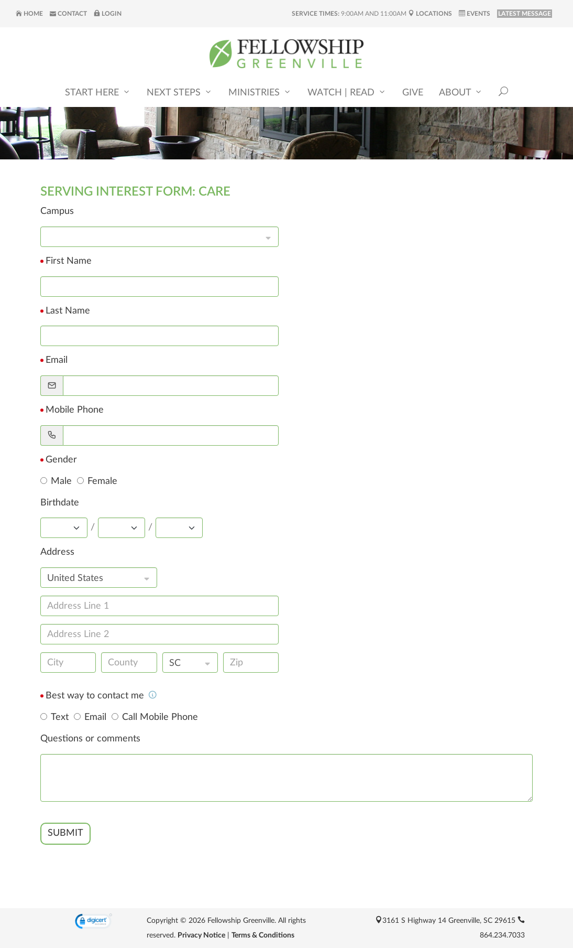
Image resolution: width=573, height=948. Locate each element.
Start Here (98, 92)
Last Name (68, 311)
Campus (57, 211)
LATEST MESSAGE (524, 13)
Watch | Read (347, 92)
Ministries (260, 92)
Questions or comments (90, 739)
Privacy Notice (201, 935)
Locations (430, 13)
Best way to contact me (101, 696)
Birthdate (59, 503)
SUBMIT (65, 833)
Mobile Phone (75, 410)
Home (29, 13)
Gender (61, 460)
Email (57, 360)
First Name (69, 261)
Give (412, 93)
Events (474, 13)
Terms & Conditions (263, 935)
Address (57, 552)
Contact (68, 13)
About (461, 92)
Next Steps (180, 92)
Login (108, 13)
